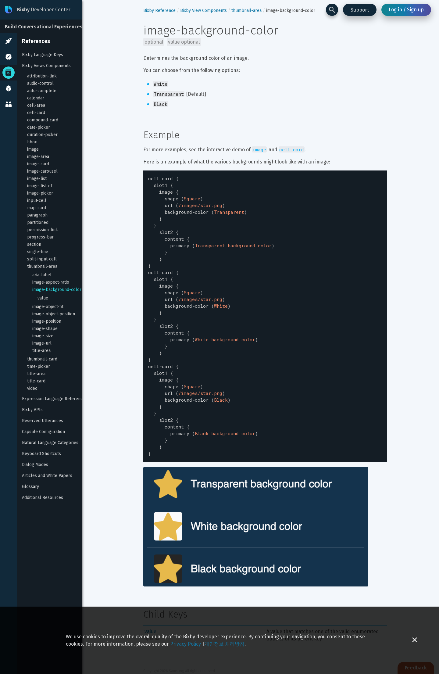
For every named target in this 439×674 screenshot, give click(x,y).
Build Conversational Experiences (44, 27)
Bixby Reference (159, 10)
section (34, 244)
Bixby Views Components (46, 65)
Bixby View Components (203, 10)
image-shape (45, 328)
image (33, 149)
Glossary (30, 486)
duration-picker (42, 134)
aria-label (42, 275)
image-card (38, 164)
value (42, 298)
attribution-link (42, 76)
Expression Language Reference (53, 398)
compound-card (42, 120)
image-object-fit (47, 306)
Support (360, 10)
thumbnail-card (42, 359)
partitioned (37, 222)
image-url (42, 343)
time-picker (38, 366)
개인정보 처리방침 (224, 644)
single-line (37, 251)
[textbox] (265, 303)
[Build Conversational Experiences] (45, 26)
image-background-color (56, 289)
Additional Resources (42, 497)
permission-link (42, 229)
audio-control (40, 83)
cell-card (36, 112)
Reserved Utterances (42, 420)
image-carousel (42, 171)
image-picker (40, 193)
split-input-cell (42, 259)
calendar (35, 98)
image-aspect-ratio (50, 282)
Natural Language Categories (50, 442)
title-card (36, 381)
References (36, 41)
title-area (41, 350)
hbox (32, 142)
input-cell (36, 200)
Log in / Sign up (406, 10)
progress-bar (40, 237)
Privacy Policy (185, 644)
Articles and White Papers (47, 475)
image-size (42, 336)
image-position (46, 321)
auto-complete (41, 90)
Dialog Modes (35, 464)
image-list (37, 178)
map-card (36, 207)
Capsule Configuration (43, 431)
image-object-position (53, 314)
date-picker (38, 127)
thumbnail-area (42, 266)
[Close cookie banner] (414, 640)
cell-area (36, 105)
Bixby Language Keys (42, 54)
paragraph (37, 215)
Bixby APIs (32, 409)
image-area (38, 156)
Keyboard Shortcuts (41, 453)
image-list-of (39, 185)
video (32, 388)
